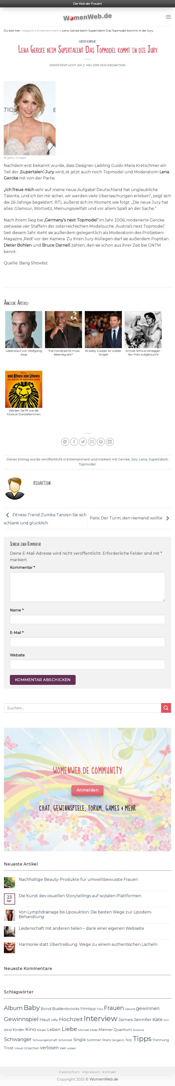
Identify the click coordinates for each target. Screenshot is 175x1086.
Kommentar (22, 567)
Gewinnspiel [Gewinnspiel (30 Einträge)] (21, 1019)
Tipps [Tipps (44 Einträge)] (142, 1038)
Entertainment (48, 30)
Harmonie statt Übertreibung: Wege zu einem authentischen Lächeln (88, 944)
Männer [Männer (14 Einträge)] (105, 1029)
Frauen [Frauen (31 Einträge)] (114, 1007)
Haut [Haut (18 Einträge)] (45, 1019)
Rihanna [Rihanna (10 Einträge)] (138, 1030)
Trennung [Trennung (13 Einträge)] (161, 1040)
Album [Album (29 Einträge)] (13, 1008)
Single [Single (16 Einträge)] (79, 1039)
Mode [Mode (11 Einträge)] (93, 1030)
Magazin (28, 30)
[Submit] (166, 708)
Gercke (124, 459)
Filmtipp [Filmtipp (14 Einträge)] (88, 1009)
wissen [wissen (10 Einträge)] (71, 1048)
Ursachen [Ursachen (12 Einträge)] (31, 1048)
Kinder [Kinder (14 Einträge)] (18, 1029)
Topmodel (87, 464)
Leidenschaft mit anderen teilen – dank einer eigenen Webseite (81, 928)
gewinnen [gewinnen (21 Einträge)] (148, 1008)
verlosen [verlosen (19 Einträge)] (49, 1047)
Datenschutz (69, 1072)
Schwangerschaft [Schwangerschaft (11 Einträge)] (45, 1040)
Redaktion (117, 65)
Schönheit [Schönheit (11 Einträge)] (65, 1040)
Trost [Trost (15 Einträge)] (8, 1048)
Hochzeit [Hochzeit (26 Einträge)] (71, 1019)
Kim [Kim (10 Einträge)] (166, 1020)
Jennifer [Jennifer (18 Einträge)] (143, 1019)
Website (17, 655)
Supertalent (158, 459)
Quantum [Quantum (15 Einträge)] (123, 1029)
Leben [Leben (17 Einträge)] (54, 1029)
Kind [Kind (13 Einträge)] (8, 1030)
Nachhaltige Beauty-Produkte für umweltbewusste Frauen (78, 879)
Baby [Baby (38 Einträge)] (32, 1007)
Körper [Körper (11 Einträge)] (41, 1030)
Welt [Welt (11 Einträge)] (63, 1048)
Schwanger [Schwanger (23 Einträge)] (18, 1039)
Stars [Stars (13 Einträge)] (106, 1040)
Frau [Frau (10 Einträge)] (100, 1009)
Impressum (91, 1072)
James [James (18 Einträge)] (125, 1019)
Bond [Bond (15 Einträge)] (46, 1008)
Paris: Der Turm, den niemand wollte (130, 518)
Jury (134, 459)
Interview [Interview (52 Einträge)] (100, 1018)
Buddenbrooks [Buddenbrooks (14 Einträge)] (65, 1009)
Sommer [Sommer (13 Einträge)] (94, 1040)
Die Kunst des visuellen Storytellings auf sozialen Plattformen (80, 895)
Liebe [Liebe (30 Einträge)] (69, 1029)
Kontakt (109, 1072)
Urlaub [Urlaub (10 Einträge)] (18, 1048)
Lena (143, 459)
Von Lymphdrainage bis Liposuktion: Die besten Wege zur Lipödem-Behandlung (85, 914)
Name (16, 610)
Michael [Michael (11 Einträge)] (83, 1030)
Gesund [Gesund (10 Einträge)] (130, 1009)
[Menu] (168, 17)
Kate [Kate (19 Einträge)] (158, 1019)
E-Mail (16, 633)
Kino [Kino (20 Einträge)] (30, 1029)
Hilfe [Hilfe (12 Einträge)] (54, 1020)
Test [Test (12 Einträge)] (128, 1040)
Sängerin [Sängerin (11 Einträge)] (117, 1040)
